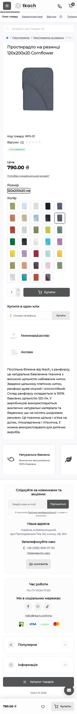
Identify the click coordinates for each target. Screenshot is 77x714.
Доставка (27, 351)
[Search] (7, 29)
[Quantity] (11, 292)
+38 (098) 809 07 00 (40, 548)
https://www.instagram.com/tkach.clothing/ (37, 606)
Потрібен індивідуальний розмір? (28, 175)
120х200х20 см (19, 191)
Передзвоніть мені (38, 553)
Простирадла (20, 37)
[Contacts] (59, 6)
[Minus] (18, 294)
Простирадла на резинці (48, 37)
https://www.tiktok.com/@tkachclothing (47, 606)
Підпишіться (58, 504)
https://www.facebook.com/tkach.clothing (28, 606)
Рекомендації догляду (35, 335)
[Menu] (7, 6)
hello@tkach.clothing (38, 615)
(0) (22, 142)
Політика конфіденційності (42, 512)
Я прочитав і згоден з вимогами (40, 514)
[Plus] (18, 290)
